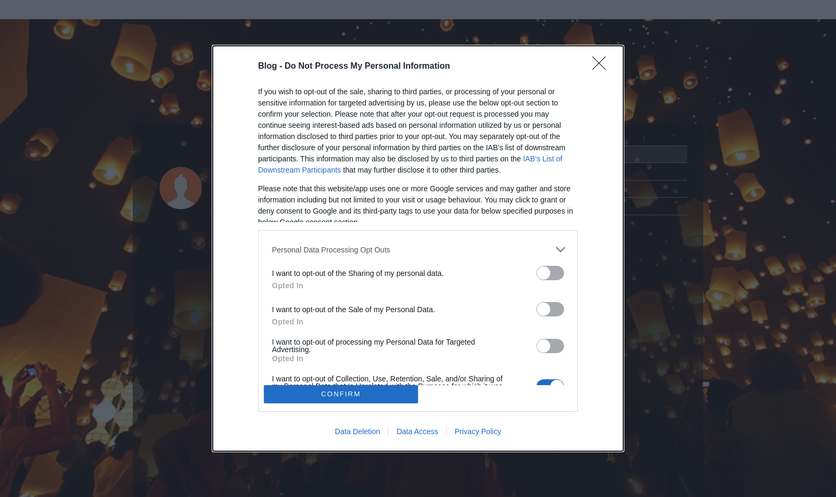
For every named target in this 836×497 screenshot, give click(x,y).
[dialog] (418, 248)
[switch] (550, 273)
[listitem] (418, 249)
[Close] (602, 66)
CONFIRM (341, 394)
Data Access (417, 431)
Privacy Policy (478, 431)
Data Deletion (357, 431)
